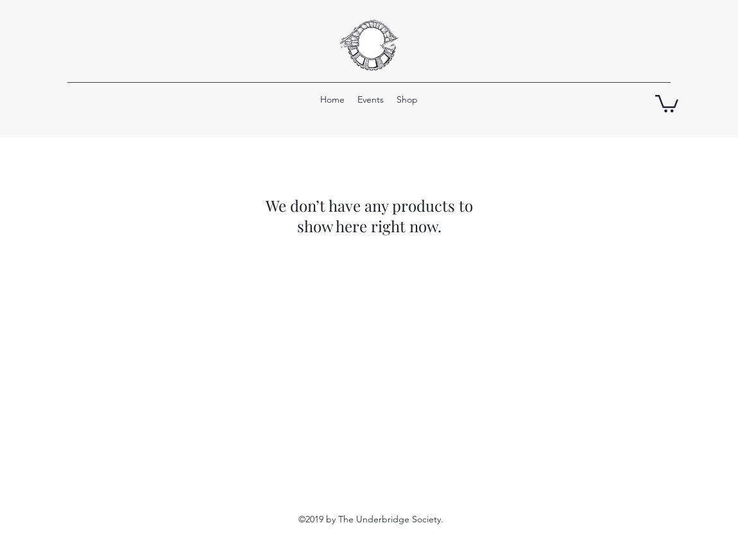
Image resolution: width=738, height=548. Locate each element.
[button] (666, 102)
